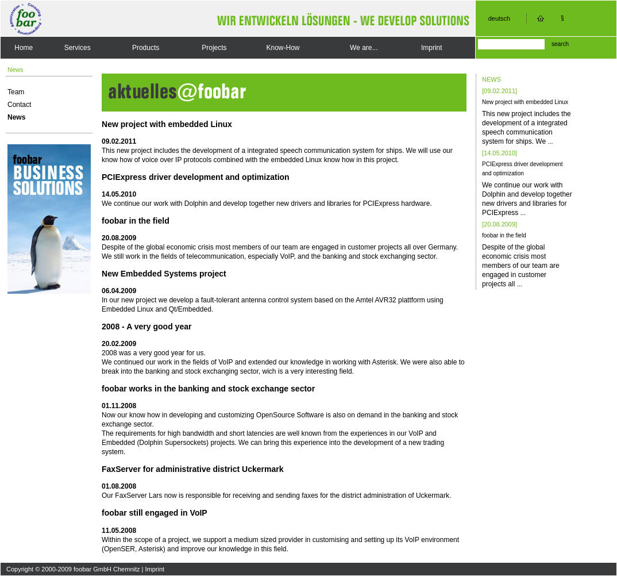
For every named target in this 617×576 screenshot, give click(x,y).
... (550, 141)
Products (145, 48)
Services (77, 48)
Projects (214, 48)
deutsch (499, 18)
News (16, 117)
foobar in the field (504, 235)
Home (23, 48)
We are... (363, 48)
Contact (19, 105)
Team (15, 92)
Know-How (282, 48)
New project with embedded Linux (525, 102)
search (560, 44)
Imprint (431, 48)
